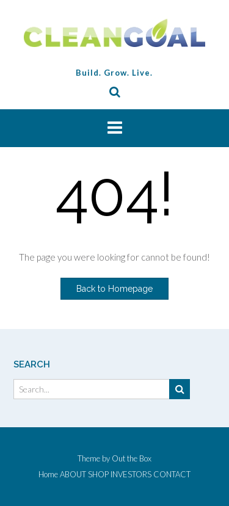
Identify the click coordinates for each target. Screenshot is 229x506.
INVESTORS (131, 475)
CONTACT (172, 475)
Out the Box (131, 458)
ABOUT (73, 475)
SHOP (98, 475)
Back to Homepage (114, 289)
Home (48, 475)
